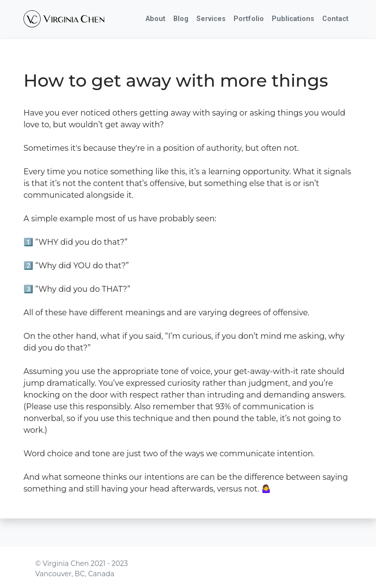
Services (211, 19)
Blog (180, 19)
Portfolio (249, 19)
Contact (335, 19)
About (155, 19)
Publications (293, 19)
